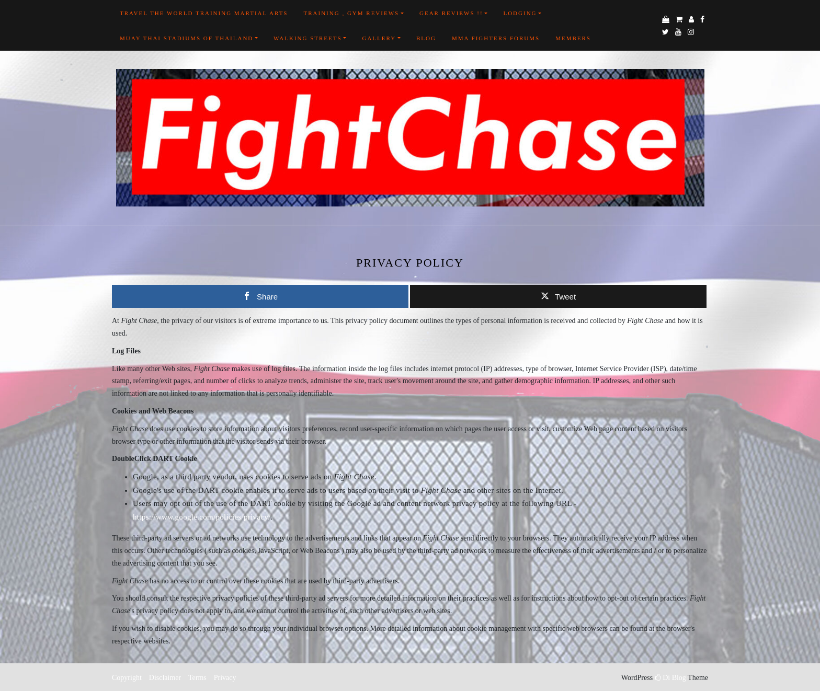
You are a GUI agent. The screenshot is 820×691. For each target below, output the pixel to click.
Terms (197, 678)
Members (573, 38)
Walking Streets (308, 38)
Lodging (520, 13)
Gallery (379, 38)
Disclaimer (165, 678)
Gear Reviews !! (451, 13)
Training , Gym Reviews (351, 13)
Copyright (127, 678)
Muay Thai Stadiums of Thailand (186, 38)
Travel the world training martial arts (204, 13)
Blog (426, 38)
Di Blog (670, 678)
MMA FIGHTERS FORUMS (496, 38)
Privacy (224, 678)
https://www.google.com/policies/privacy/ (202, 517)
